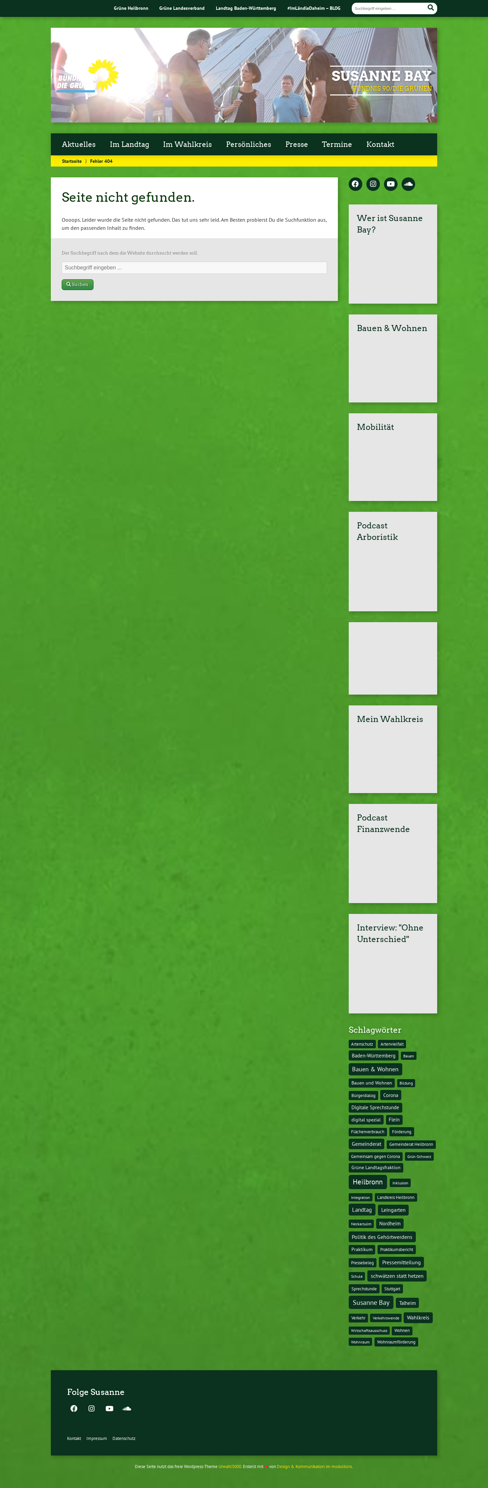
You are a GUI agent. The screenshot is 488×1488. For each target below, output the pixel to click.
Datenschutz (124, 1438)
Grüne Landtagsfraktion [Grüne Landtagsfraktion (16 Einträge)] (376, 1167)
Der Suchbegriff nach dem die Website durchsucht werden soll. (130, 253)
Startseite (72, 161)
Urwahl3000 (230, 1466)
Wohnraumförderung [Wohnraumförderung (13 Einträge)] (396, 1342)
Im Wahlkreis (187, 144)
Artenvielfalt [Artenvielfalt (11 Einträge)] (392, 1044)
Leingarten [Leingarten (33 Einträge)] (393, 1209)
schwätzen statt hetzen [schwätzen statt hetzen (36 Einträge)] (397, 1275)
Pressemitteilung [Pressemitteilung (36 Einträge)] (401, 1262)
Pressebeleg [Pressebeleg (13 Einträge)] (362, 1263)
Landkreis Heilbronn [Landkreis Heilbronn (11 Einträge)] (395, 1197)
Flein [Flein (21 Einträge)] (394, 1119)
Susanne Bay (382, 76)
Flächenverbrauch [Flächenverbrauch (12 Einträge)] (367, 1132)
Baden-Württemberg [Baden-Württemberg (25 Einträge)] (373, 1055)
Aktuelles (79, 144)
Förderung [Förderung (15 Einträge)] (401, 1132)
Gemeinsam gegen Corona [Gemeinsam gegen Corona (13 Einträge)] (375, 1156)
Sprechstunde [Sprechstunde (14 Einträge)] (364, 1289)
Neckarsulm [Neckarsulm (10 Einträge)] (361, 1223)
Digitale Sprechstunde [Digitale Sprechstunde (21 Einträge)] (375, 1107)
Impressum (96, 1438)
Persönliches (248, 144)
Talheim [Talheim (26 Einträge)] (407, 1303)
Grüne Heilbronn (131, 8)
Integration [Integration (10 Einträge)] (360, 1197)
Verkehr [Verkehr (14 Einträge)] (358, 1318)
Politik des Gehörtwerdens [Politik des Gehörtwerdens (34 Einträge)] (382, 1236)
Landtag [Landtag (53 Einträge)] (362, 1209)
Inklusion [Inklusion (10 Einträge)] (400, 1182)
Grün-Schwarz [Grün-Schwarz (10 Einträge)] (419, 1156)
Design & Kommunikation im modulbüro (314, 1466)
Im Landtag (129, 144)
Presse (296, 144)
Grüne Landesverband (182, 8)
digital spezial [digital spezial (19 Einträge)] (366, 1120)
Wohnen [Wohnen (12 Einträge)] (402, 1330)
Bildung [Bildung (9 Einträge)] (406, 1083)
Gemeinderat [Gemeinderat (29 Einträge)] (366, 1143)
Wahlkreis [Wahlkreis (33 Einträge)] (418, 1317)
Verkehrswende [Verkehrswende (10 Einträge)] (386, 1317)
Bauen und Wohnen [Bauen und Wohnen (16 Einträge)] (371, 1083)
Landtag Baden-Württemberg (246, 8)
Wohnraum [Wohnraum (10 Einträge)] (360, 1341)
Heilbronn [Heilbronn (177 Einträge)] (368, 1181)
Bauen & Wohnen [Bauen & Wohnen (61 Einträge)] (375, 1069)
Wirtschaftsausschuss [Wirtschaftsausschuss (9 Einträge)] (369, 1330)
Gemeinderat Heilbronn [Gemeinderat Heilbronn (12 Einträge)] (411, 1144)
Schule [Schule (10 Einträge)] (357, 1276)
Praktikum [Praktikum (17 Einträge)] (361, 1249)
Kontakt (380, 144)
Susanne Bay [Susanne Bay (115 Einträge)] (371, 1302)
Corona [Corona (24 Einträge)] (390, 1095)
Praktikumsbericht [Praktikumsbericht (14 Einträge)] (396, 1249)
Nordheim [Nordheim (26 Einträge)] (390, 1223)
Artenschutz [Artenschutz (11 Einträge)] (362, 1044)
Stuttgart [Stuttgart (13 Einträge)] (392, 1289)
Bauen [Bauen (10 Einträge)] (408, 1055)
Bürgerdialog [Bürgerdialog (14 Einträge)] (363, 1095)
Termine (337, 144)
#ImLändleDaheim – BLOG (314, 8)
